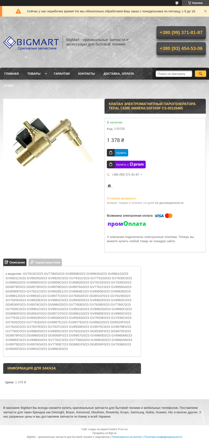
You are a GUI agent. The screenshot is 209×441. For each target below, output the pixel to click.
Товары (34, 73)
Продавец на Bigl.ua (104, 433)
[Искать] (200, 73)
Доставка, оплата (118, 73)
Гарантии (62, 73)
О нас (9, 85)
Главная (11, 73)
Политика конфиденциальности (163, 436)
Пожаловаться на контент (127, 436)
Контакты (86, 73)
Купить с (130, 164)
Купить (121, 153)
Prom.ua (123, 429)
